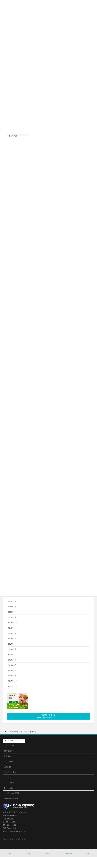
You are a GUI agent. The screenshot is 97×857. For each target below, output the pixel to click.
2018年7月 (12, 670)
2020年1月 (12, 617)
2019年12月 (12, 623)
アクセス (7, 777)
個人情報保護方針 (11, 799)
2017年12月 (12, 681)
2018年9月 (12, 660)
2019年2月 (12, 649)
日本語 (12, 135)
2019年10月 (12, 628)
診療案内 (7, 756)
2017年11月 (12, 686)
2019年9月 (12, 633)
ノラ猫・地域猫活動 (12, 793)
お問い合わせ (9, 788)
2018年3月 (12, 676)
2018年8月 (12, 665)
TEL (88, 853)
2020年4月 (12, 607)
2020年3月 (12, 612)
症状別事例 (8, 761)
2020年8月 (12, 601)
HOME (28, 853)
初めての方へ (9, 751)
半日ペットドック (11, 772)
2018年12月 (12, 655)
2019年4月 (12, 639)
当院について (9, 745)
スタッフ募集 (9, 783)
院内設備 (7, 767)
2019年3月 (12, 644)
